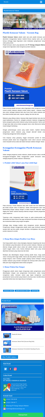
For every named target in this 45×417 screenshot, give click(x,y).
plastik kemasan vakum (22, 290)
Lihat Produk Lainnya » (9, 357)
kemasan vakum (8, 290)
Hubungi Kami (22, 415)
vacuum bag (34, 290)
